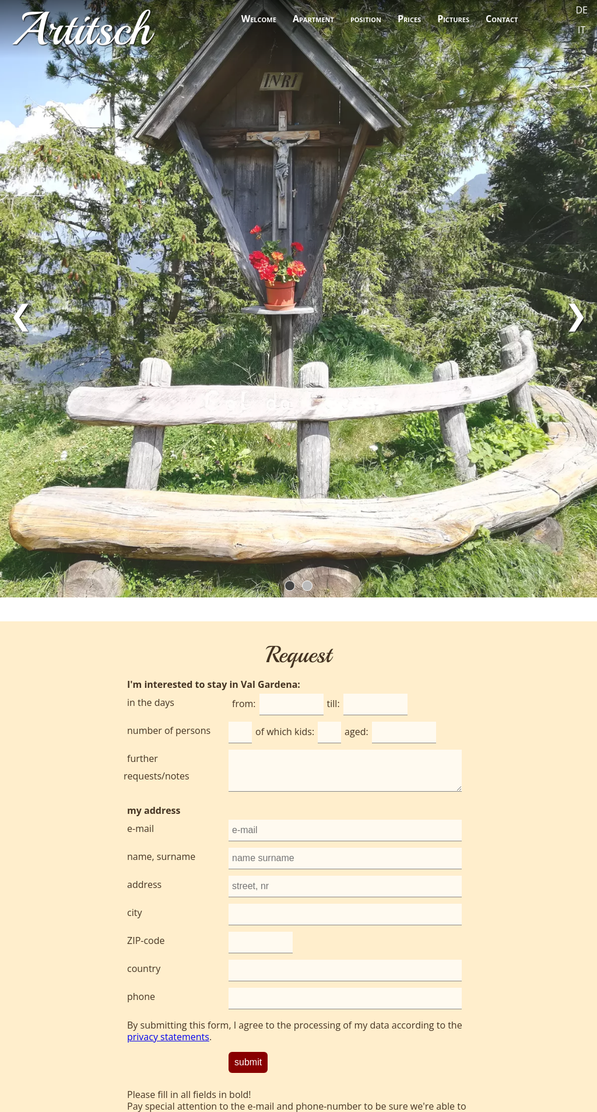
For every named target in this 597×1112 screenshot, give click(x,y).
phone (141, 996)
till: (333, 703)
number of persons (168, 730)
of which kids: (284, 731)
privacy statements (168, 1036)
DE (582, 10)
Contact (502, 18)
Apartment (313, 18)
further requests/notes (156, 767)
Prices (409, 18)
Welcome (258, 18)
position (365, 18)
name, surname (161, 856)
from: (244, 703)
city (134, 912)
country (143, 968)
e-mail (140, 828)
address (144, 884)
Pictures (453, 18)
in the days (150, 702)
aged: (356, 731)
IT (581, 29)
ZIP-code (145, 940)
